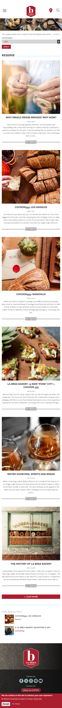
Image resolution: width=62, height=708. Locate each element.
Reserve (18, 619)
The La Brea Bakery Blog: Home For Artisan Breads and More (26, 34)
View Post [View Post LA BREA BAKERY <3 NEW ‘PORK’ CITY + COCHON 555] (31, 409)
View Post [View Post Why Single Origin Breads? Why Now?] (31, 142)
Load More (32, 596)
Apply (6, 46)
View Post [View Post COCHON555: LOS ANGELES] (31, 229)
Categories (7, 38)
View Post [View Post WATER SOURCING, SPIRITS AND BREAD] (31, 498)
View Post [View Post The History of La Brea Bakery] (31, 586)
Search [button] (58, 10)
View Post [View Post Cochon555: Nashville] (31, 319)
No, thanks (16, 704)
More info (38, 698)
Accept (6, 704)
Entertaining (19, 631)
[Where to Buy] (51, 10)
